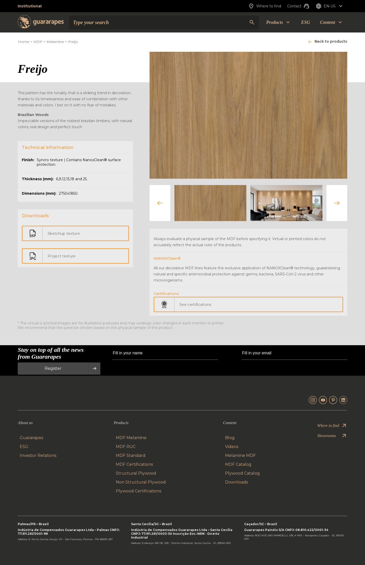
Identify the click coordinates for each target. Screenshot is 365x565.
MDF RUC (126, 446)
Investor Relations (38, 455)
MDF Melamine (131, 437)
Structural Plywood (136, 473)
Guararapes (31, 437)
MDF (37, 41)
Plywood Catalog (242, 473)
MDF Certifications (134, 464)
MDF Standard (130, 455)
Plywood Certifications (138, 491)
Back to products (331, 41)
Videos (231, 446)
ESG (305, 22)
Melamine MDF (240, 455)
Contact (298, 6)
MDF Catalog (238, 464)
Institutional (30, 6)
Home (23, 41)
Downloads (236, 482)
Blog (230, 437)
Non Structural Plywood (141, 482)
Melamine (55, 41)
